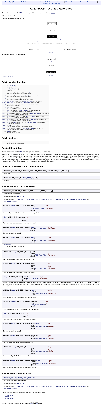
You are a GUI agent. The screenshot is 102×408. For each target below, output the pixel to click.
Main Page (8, 2)
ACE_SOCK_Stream (9, 201)
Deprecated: (7, 245)
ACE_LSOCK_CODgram (22, 200)
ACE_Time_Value (31, 92)
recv (8, 92)
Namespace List (18, 2)
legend (51, 53)
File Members (46, 4)
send (8, 113)
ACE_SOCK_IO (11, 86)
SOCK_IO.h (9, 395)
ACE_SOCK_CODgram (53, 200)
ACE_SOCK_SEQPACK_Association (74, 200)
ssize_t (4, 92)
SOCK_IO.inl (9, 399)
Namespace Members (78, 2)
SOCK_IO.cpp (9, 397)
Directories (60, 2)
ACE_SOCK (20, 197)
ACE (20, 13)
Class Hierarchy (30, 2)
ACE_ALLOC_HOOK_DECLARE (15, 142)
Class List (52, 2)
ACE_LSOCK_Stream (38, 200)
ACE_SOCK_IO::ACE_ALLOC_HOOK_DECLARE (19, 378)
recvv (8, 98)
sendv (8, 119)
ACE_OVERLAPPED (24, 110)
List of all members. (8, 77)
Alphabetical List (42, 2)
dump (8, 131)
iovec (12, 98)
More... (53, 13)
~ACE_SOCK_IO (11, 89)
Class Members (92, 2)
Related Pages (56, 4)
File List (67, 2)
